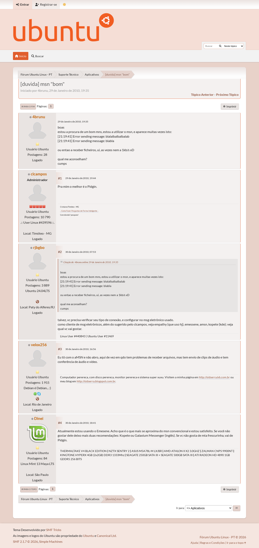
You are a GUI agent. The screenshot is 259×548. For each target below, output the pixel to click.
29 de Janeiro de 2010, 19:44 (80, 178)
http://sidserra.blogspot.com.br (96, 381)
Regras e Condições (212, 542)
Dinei (38, 418)
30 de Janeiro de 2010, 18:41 (80, 423)
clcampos (39, 174)
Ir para (180, 508)
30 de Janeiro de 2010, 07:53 (80, 252)
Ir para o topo (29, 489)
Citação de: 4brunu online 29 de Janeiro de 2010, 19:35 (90, 262)
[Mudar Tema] (64, 4)
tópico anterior (202, 94)
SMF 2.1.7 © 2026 (25, 541)
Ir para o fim (28, 106)
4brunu (38, 116)
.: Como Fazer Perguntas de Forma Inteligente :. (79, 211)
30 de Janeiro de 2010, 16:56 (80, 349)
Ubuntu (88, 535)
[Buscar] (220, 46)
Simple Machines (51, 541)
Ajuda (194, 542)
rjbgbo (39, 247)
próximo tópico (227, 94)
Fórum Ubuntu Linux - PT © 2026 (223, 537)
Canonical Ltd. (107, 535)
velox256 (39, 344)
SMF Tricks (53, 530)
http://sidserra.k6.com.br (214, 377)
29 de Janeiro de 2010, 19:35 (73, 121)
